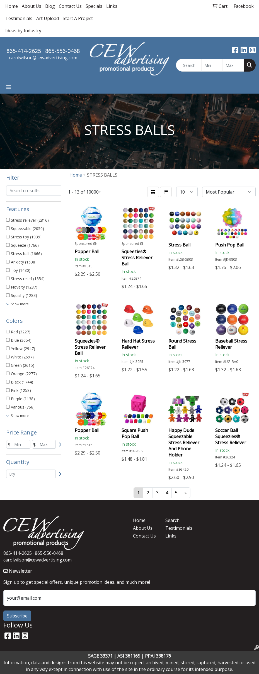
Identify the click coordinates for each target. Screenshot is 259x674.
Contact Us (70, 6)
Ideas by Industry (23, 31)
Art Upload (47, 18)
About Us (31, 6)
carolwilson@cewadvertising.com (43, 58)
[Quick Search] (189, 65)
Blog (50, 6)
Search (172, 520)
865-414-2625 (23, 51)
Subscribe (17, 616)
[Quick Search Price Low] (212, 65)
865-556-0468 (62, 51)
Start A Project (78, 18)
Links (111, 6)
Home (11, 6)
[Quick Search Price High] (233, 65)
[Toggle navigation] (8, 87)
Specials (94, 6)
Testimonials (18, 18)
